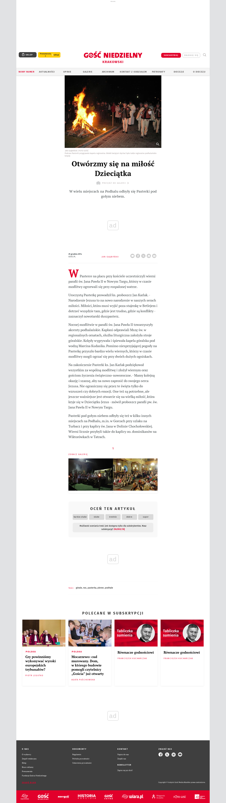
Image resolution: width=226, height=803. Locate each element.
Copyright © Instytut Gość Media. (171, 782)
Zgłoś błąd (29, 782)
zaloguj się (191, 55)
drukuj (149, 255)
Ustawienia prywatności (82, 763)
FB (138, 255)
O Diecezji (199, 71)
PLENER (100, 587)
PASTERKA (92, 587)
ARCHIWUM (108, 71)
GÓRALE (79, 587)
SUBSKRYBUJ (171, 55)
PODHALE (109, 587)
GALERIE (87, 71)
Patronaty (158, 71)
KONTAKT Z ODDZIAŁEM (133, 71)
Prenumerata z (45, 55)
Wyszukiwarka (204, 55)
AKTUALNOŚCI (47, 71)
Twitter (144, 255)
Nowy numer (26, 71)
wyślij (155, 255)
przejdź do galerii (113, 183)
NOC (85, 587)
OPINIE (67, 71)
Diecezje (179, 71)
